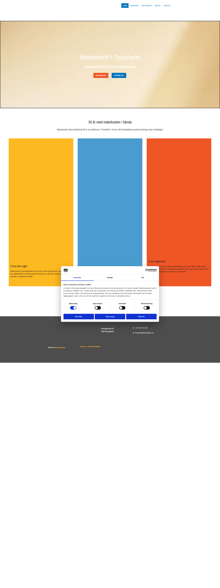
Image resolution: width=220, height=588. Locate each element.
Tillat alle (141, 316)
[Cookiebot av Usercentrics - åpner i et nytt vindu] (147, 270)
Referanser (147, 5)
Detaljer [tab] (110, 277)
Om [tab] (142, 277)
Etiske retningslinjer (94, 346)
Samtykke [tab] (77, 277)
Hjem (125, 5)
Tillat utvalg (109, 316)
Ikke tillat (78, 316)
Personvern (83, 346)
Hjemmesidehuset (60, 347)
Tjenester (134, 5)
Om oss (158, 5)
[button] (100, 75)
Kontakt (167, 5)
